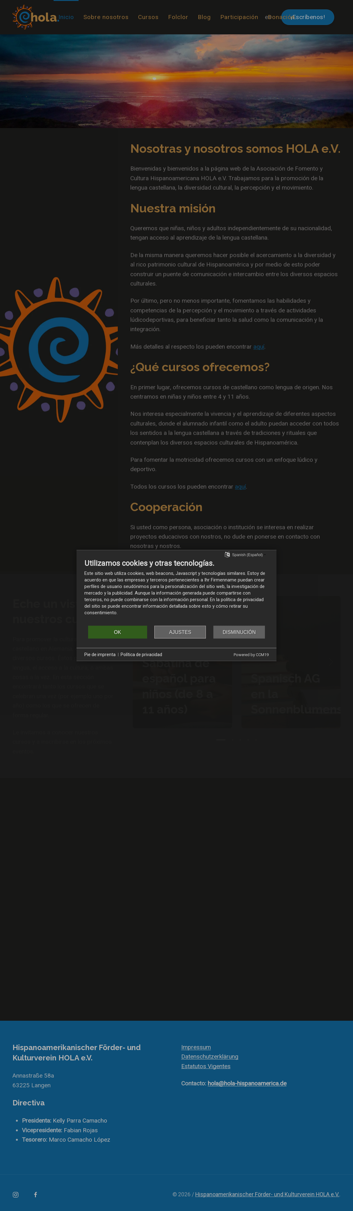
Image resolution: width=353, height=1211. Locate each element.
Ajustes (180, 632)
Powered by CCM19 (251, 654)
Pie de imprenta (100, 654)
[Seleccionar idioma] (227, 554)
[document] (176, 592)
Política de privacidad (141, 654)
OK (117, 632)
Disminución (239, 632)
